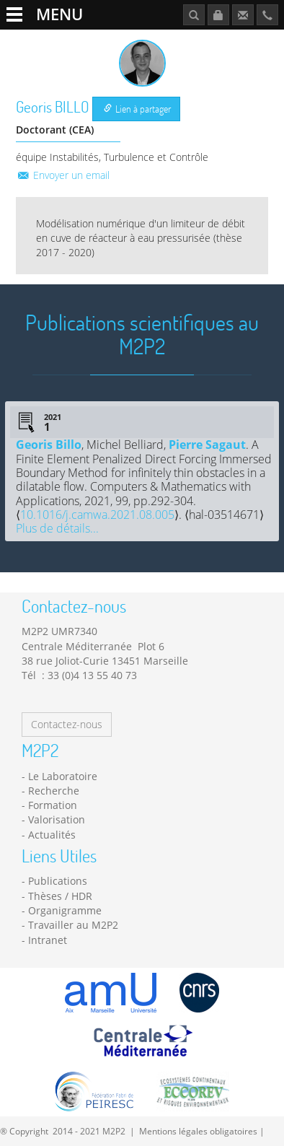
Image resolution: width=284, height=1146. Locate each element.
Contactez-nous (66, 724)
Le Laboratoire (62, 776)
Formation (52, 805)
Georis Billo (48, 444)
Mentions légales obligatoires (198, 1131)
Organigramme (65, 910)
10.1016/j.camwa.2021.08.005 (97, 514)
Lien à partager (137, 108)
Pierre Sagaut (207, 444)
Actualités (52, 834)
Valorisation (56, 819)
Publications (57, 881)
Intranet (47, 940)
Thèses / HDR (60, 896)
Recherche (53, 790)
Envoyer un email (63, 175)
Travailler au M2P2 (73, 925)
